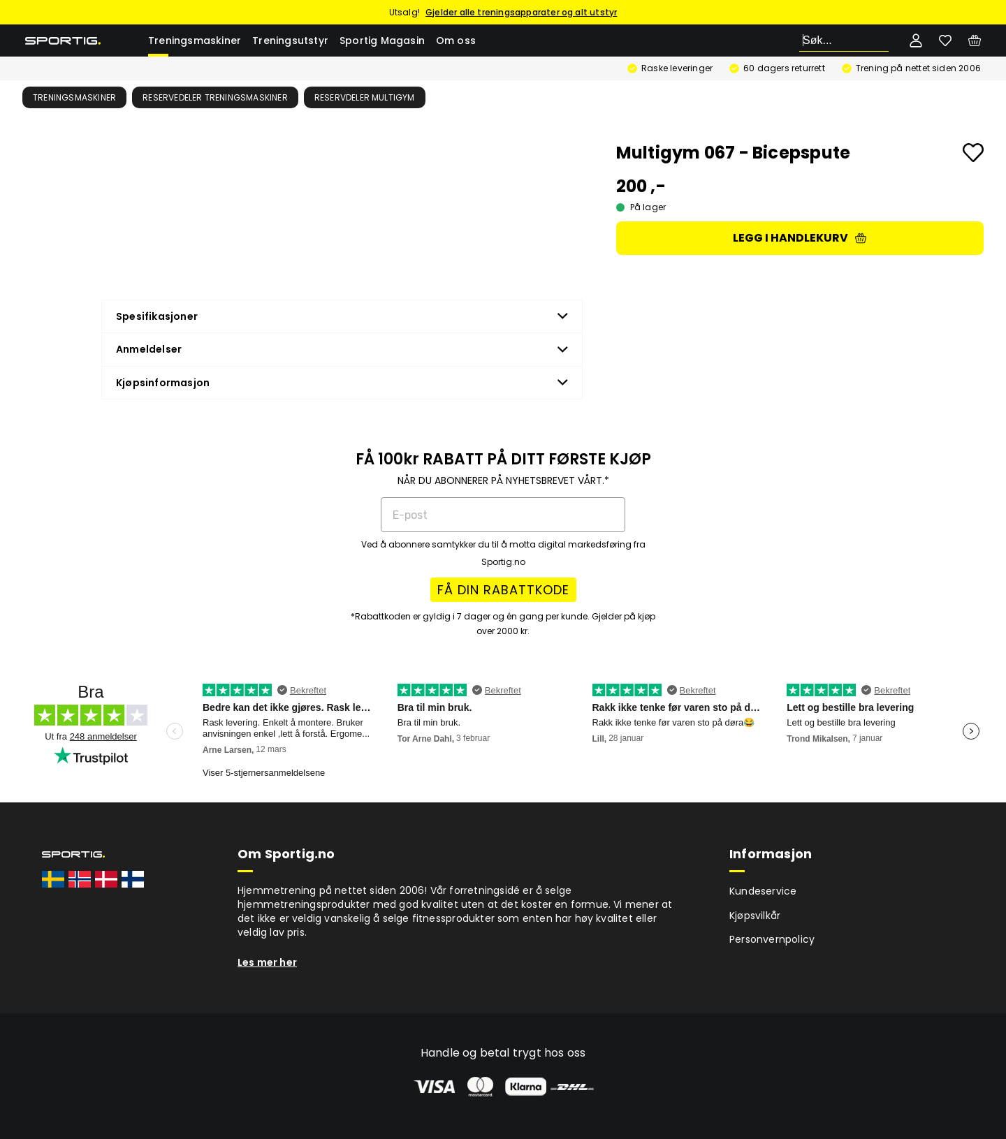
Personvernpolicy (772, 939)
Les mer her (267, 962)
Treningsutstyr (290, 40)
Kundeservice (762, 891)
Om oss (456, 40)
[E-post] (503, 514)
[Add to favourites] (973, 152)
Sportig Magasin (382, 40)
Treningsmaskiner (194, 40)
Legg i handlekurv (799, 238)
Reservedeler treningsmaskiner (215, 97)
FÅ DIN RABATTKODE (503, 589)
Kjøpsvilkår (754, 916)
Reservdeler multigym (364, 97)
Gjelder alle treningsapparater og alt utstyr (521, 12)
